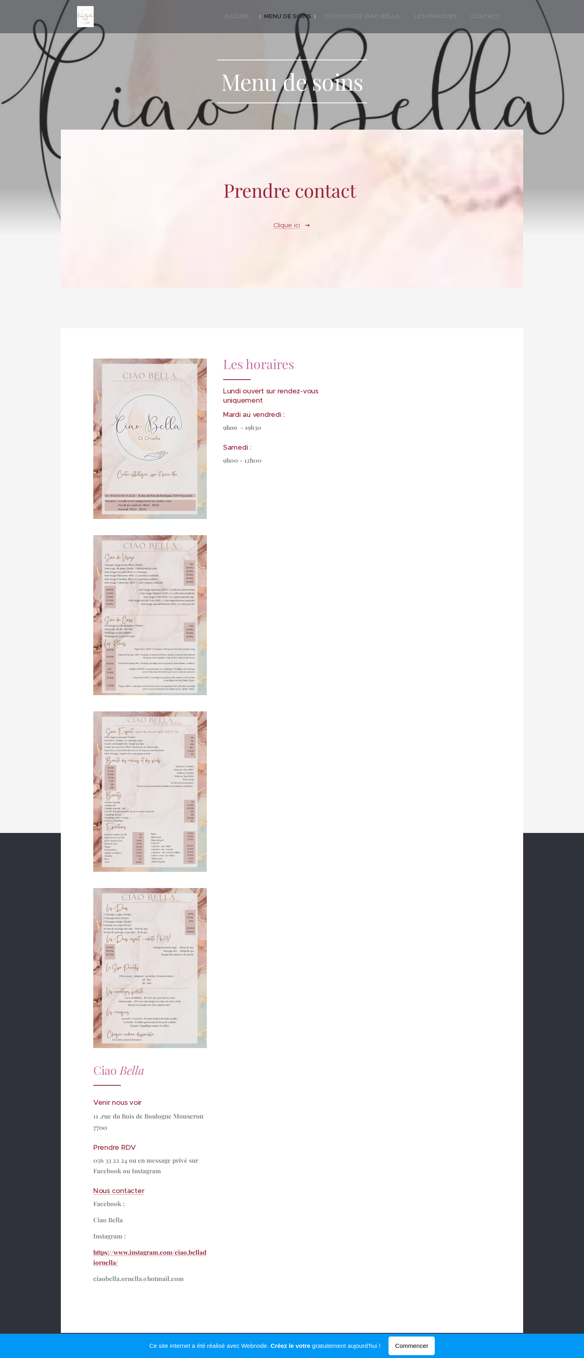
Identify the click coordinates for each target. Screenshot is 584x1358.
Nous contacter (118, 1190)
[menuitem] (268, 16)
